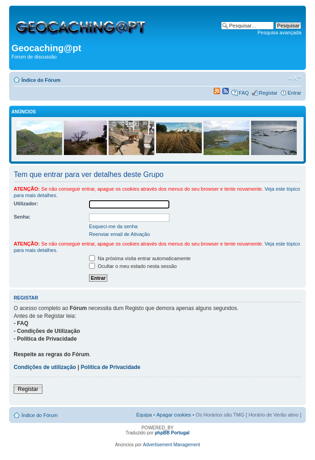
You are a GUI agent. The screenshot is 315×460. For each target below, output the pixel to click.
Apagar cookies (174, 414)
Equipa (144, 414)
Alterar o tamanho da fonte (294, 78)
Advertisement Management (171, 444)
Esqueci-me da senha (113, 226)
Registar (268, 93)
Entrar (294, 93)
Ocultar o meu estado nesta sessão (133, 266)
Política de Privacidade (111, 367)
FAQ (244, 93)
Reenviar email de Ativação (119, 234)
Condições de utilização (45, 367)
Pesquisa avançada (279, 32)
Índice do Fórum (41, 80)
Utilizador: (26, 203)
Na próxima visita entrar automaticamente (140, 258)
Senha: (22, 216)
